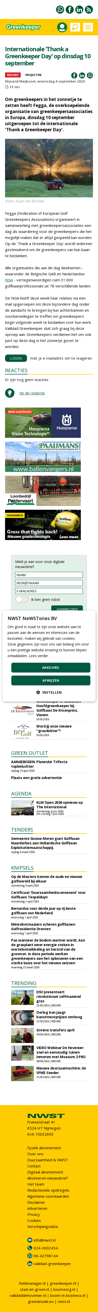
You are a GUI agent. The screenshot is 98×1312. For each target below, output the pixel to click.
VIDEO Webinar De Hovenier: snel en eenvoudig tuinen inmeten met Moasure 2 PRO (61, 1052)
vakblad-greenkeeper (52, 1263)
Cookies (34, 1220)
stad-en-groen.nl (34, 1289)
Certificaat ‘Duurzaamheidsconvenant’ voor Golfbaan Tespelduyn (48, 894)
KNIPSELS (22, 867)
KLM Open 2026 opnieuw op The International (59, 804)
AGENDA (21, 793)
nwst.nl (64, 1301)
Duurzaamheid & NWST (47, 1159)
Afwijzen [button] (50, 680)
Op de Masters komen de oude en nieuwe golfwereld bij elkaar (46, 878)
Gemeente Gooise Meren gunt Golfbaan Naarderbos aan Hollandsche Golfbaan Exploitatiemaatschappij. (45, 843)
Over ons (35, 1153)
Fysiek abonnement (44, 1147)
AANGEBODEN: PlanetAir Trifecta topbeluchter (39, 764)
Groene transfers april (55, 1030)
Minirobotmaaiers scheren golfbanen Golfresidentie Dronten (43, 926)
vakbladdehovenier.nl (28, 1295)
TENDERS (22, 829)
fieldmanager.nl (32, 1283)
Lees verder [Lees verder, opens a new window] (38, 655)
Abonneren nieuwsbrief (47, 1178)
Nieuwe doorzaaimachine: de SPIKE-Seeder (61, 1070)
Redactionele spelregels (48, 1190)
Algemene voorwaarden (48, 1196)
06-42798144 (46, 1255)
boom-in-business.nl (67, 1295)
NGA (9, 279)
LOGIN (16, 358)
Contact (34, 1165)
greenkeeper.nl (63, 1283)
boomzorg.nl (64, 1289)
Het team (35, 1184)
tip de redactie (32, 392)
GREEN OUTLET (29, 752)
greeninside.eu (41, 1301)
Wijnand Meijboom (20, 81)
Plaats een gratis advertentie (36, 777)
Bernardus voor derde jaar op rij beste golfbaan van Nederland (43, 910)
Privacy (33, 1214)
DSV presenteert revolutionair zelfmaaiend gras (58, 996)
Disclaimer (36, 1202)
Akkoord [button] (50, 667)
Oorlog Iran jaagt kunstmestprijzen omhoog (59, 1014)
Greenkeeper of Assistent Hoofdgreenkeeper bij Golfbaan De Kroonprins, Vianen (58, 708)
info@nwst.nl (45, 1240)
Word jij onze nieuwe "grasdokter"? (53, 728)
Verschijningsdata (42, 1226)
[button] (49, 692)
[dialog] (49, 656)
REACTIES (16, 370)
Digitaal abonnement (45, 1171)
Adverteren (37, 1208)
